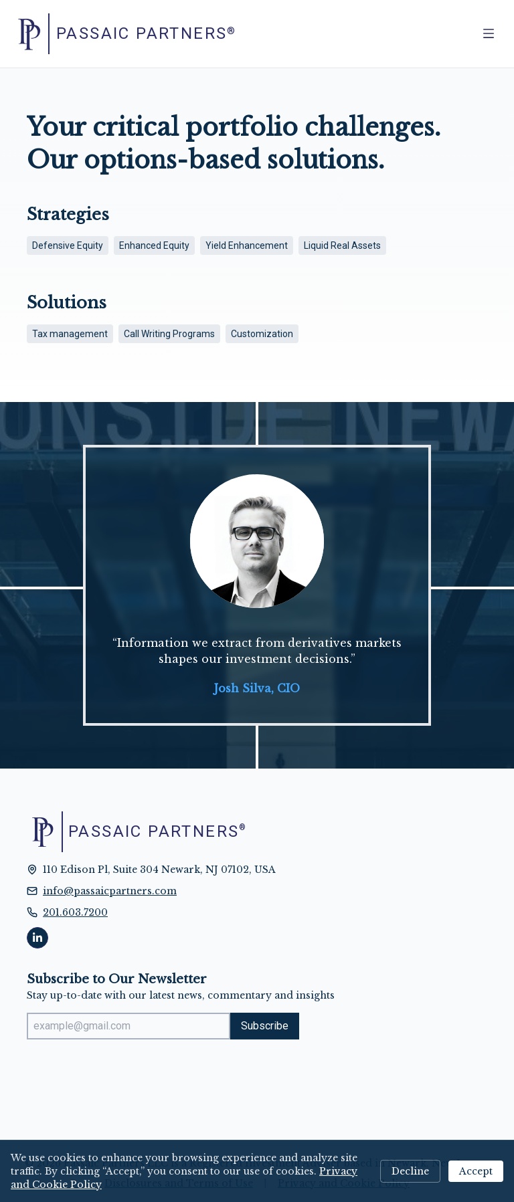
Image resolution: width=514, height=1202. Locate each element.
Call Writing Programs (169, 333)
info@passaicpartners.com (110, 891)
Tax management (70, 333)
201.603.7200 (75, 912)
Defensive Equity (67, 245)
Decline (410, 1171)
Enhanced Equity (154, 245)
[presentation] (128, 1076)
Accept (476, 1171)
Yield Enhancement (246, 245)
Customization (262, 333)
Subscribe (264, 1025)
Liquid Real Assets (342, 245)
